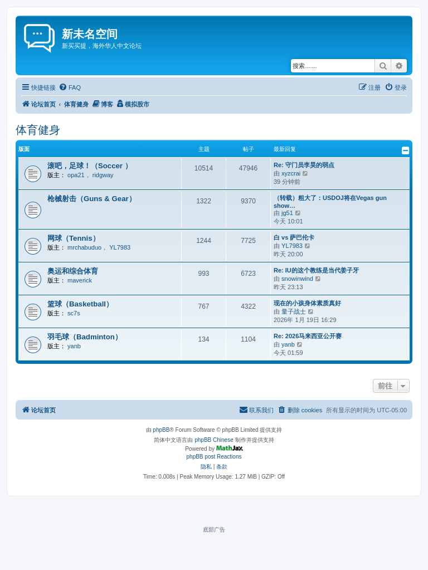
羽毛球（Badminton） (84, 337)
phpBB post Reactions (214, 457)
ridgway (103, 175)
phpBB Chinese (214, 440)
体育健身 (38, 130)
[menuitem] (70, 87)
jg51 (287, 213)
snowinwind (297, 278)
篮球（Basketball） (80, 304)
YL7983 (119, 247)
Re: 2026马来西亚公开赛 (308, 336)
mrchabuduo (84, 247)
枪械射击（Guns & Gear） (91, 198)
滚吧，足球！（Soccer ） (89, 166)
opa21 (76, 175)
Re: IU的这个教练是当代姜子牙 (316, 270)
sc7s (73, 313)
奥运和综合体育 (72, 271)
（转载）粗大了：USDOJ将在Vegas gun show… (330, 201)
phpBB (161, 430)
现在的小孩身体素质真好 (307, 303)
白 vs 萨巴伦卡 (294, 237)
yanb (74, 346)
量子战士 (293, 311)
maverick (79, 280)
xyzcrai (290, 173)
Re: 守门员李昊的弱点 (304, 165)
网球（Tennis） (73, 238)
